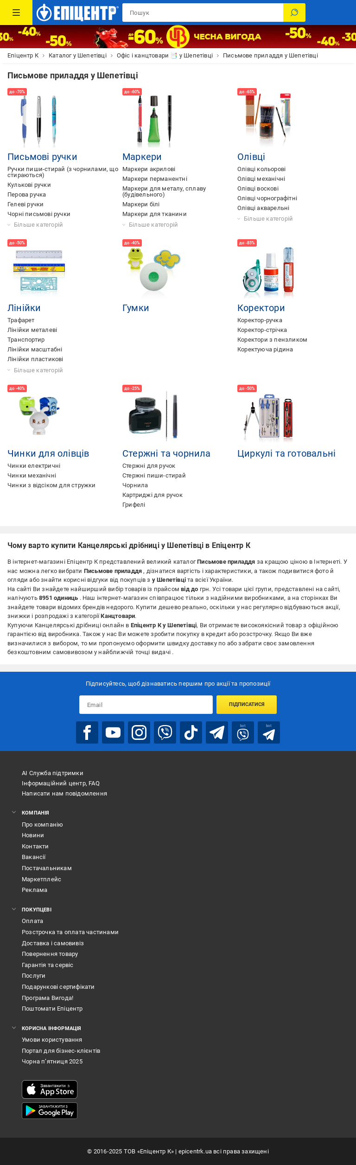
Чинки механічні (31, 475)
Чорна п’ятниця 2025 (52, 1061)
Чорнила (135, 485)
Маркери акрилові (148, 169)
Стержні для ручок (148, 465)
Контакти (35, 846)
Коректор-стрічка (262, 329)
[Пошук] (294, 12)
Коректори (261, 307)
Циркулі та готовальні (286, 453)
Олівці (251, 156)
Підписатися (247, 704)
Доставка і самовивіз (53, 943)
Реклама (34, 889)
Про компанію (42, 824)
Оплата (32, 920)
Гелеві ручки (25, 204)
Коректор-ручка (259, 320)
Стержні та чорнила (166, 453)
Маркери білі (140, 204)
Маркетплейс (41, 879)
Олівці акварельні (263, 207)
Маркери (142, 156)
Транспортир (25, 339)
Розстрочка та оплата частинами (70, 932)
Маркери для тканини (154, 213)
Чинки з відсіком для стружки (51, 485)
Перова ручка (26, 194)
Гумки (135, 307)
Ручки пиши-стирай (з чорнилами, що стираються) (62, 172)
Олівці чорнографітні (267, 198)
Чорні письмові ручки (38, 213)
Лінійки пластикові (35, 359)
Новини (33, 835)
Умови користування (52, 1039)
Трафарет (21, 320)
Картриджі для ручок (152, 494)
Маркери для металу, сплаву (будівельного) (164, 191)
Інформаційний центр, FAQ (61, 783)
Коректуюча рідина (265, 349)
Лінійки (24, 307)
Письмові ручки (42, 156)
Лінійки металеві (32, 329)
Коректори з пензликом (272, 339)
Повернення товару (50, 953)
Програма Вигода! (47, 997)
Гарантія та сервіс (48, 964)
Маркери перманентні (154, 178)
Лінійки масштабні (34, 349)
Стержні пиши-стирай (154, 475)
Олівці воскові (258, 188)
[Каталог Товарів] (16, 12)
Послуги (33, 975)
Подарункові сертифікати (58, 986)
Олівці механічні (261, 178)
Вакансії (34, 856)
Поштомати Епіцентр (52, 1008)
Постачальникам (47, 868)
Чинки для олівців (48, 453)
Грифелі (133, 504)
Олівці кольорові (261, 169)
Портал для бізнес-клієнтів (61, 1050)
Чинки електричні (33, 465)
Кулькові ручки (29, 184)
